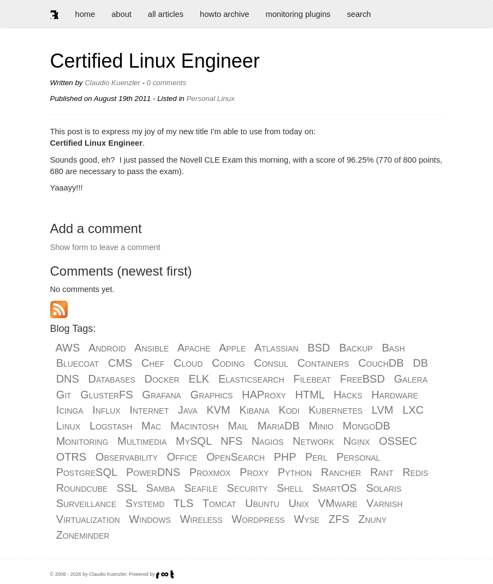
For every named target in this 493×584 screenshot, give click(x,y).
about (121, 14)
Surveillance (86, 503)
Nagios (268, 441)
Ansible (151, 348)
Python (295, 472)
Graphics (212, 395)
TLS (184, 503)
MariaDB (279, 426)
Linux (68, 426)
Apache (194, 348)
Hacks (348, 395)
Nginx (356, 441)
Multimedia (142, 441)
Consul (271, 363)
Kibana (254, 410)
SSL (127, 488)
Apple (232, 348)
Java (188, 410)
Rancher (341, 472)
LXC (413, 410)
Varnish (384, 503)
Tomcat (219, 503)
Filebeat (312, 379)
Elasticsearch (251, 379)
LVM (383, 410)
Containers (323, 363)
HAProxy (264, 395)
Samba (160, 488)
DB (420, 363)
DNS (67, 379)
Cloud (188, 363)
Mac (151, 426)
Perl (316, 457)
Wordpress (257, 519)
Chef (152, 363)
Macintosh (194, 426)
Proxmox (210, 472)
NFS (231, 441)
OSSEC (398, 441)
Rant (381, 472)
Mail (238, 426)
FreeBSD (362, 379)
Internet (149, 410)
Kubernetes (335, 410)
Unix (298, 503)
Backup (356, 348)
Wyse (306, 519)
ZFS (339, 519)
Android (107, 348)
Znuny (372, 519)
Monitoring (82, 441)
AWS (68, 348)
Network (313, 441)
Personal (358, 457)
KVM (218, 410)
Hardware (394, 395)
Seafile (201, 488)
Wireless (201, 519)
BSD (318, 348)
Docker (162, 379)
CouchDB (380, 363)
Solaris (383, 488)
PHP (285, 457)
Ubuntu (262, 503)
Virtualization (88, 519)
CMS (120, 363)
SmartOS (334, 488)
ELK (198, 379)
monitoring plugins (297, 14)
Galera (410, 379)
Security (247, 488)
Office (182, 457)
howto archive (224, 14)
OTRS (71, 457)
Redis (415, 472)
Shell (290, 488)
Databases (111, 379)
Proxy (254, 472)
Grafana (161, 395)
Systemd (145, 503)
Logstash (111, 426)
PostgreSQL (86, 472)
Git (64, 395)
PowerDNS (153, 472)
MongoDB (366, 426)
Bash (393, 348)
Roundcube (82, 488)
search (359, 14)
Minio (320, 426)
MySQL (193, 441)
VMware (337, 503)
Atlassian (276, 348)
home (85, 14)
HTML (310, 395)
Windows (149, 519)
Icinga (70, 410)
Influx (106, 410)
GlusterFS (106, 395)
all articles (165, 14)
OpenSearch (235, 457)
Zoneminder (83, 535)
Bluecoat (77, 363)
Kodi (288, 410)
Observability (127, 457)
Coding (228, 363)
